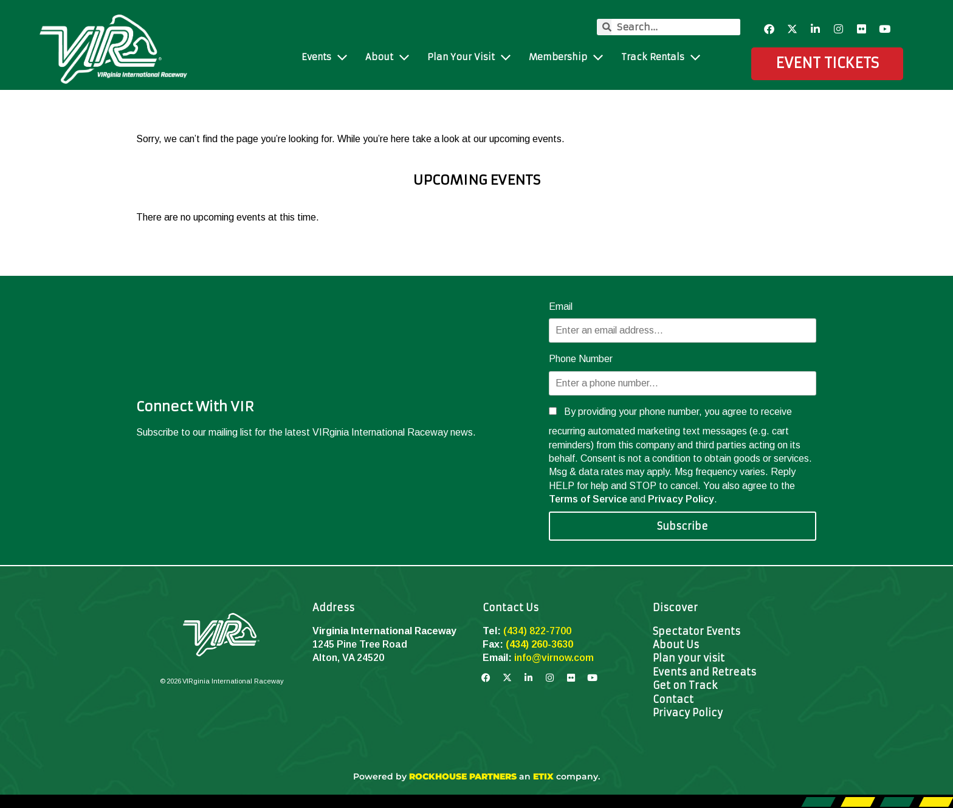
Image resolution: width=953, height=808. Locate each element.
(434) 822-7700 (537, 631)
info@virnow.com (554, 657)
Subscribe (682, 526)
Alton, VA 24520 (348, 657)
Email (561, 306)
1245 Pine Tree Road (359, 644)
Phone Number (581, 359)
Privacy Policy (681, 499)
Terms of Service (588, 499)
